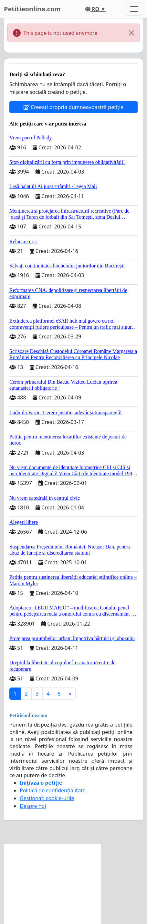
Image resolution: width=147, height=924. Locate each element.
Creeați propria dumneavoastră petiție (73, 107)
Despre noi (33, 805)
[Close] (131, 33)
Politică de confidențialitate (53, 790)
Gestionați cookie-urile (47, 798)
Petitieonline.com (32, 9)
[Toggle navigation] (134, 9)
